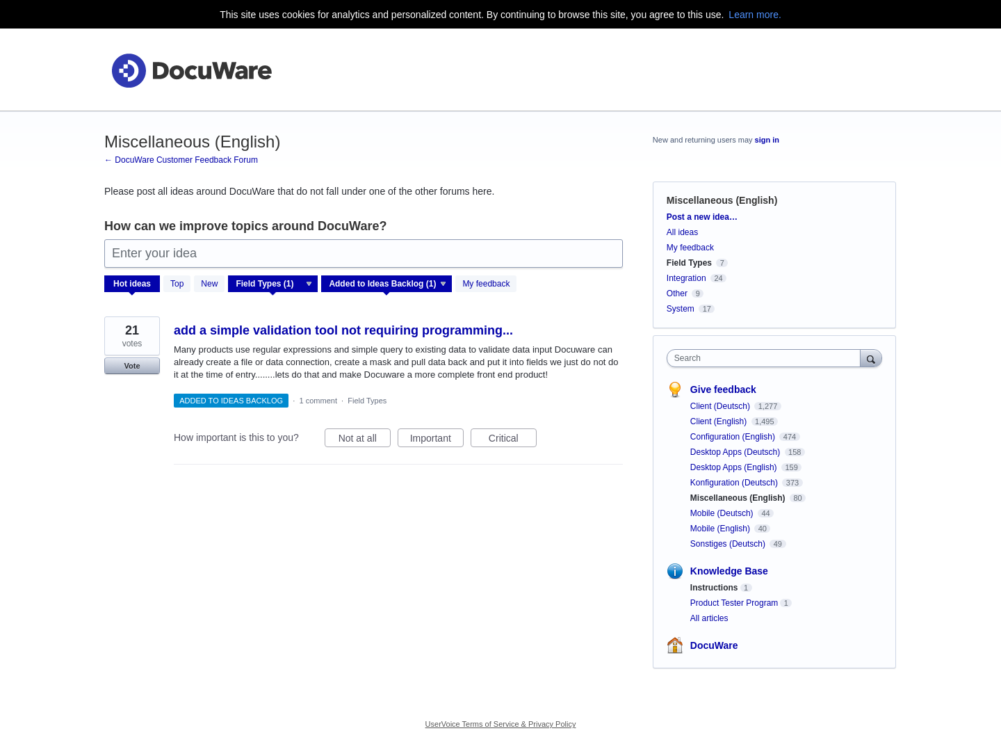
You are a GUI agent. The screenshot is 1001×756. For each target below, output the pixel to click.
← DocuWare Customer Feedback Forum (181, 160)
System (680, 309)
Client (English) (719, 421)
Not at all (365, 440)
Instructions (714, 588)
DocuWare (714, 645)
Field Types (367, 400)
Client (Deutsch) (721, 406)
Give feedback (723, 389)
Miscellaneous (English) (739, 498)
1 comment (318, 400)
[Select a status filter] (387, 284)
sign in (767, 140)
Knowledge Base (729, 571)
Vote (132, 366)
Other (677, 293)
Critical (513, 440)
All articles (709, 618)
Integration (686, 278)
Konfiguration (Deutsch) (735, 483)
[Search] (871, 358)
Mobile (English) (721, 528)
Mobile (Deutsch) (723, 513)
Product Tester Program (734, 603)
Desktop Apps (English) (734, 467)
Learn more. (755, 14)
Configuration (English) (733, 437)
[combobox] (767, 358)
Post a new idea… (702, 217)
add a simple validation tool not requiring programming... (343, 330)
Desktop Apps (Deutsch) (736, 452)
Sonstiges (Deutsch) (728, 544)
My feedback (486, 284)
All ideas (682, 232)
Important (437, 440)
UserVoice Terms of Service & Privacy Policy (500, 724)
